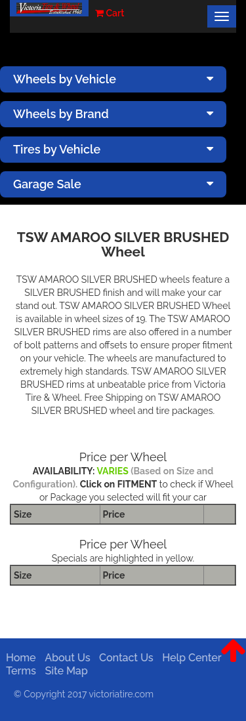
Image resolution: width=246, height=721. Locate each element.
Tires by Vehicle (113, 149)
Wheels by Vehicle (113, 79)
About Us (65, 657)
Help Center (189, 657)
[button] (233, 661)
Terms (19, 671)
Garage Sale (113, 184)
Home (19, 657)
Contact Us (124, 657)
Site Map (64, 671)
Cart (109, 13)
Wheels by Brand (113, 114)
